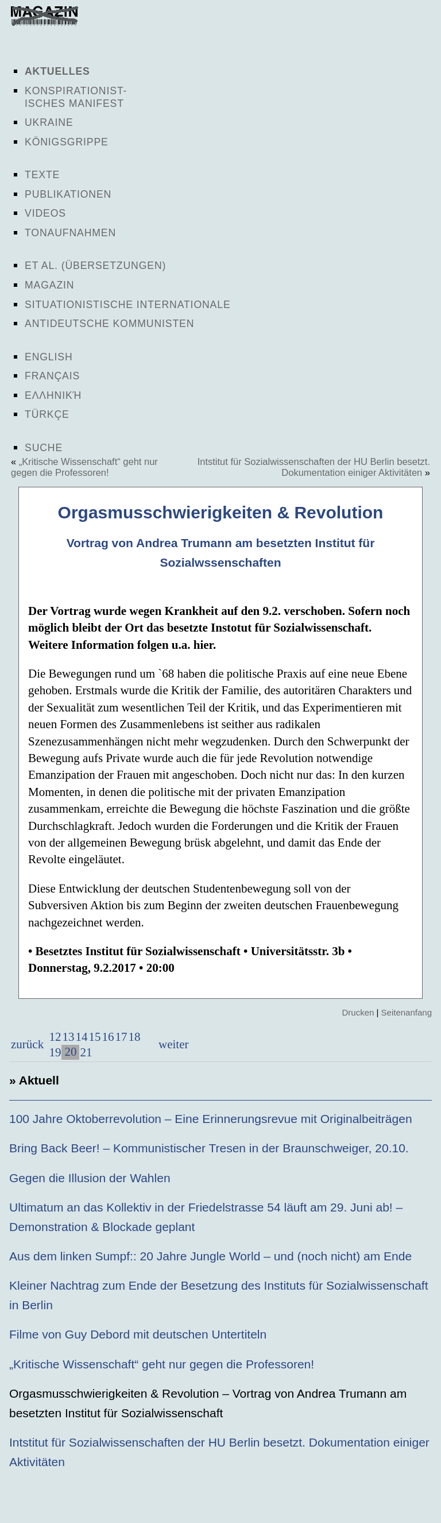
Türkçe (47, 414)
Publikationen (68, 194)
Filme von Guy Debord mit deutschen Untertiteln (137, 1334)
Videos (45, 213)
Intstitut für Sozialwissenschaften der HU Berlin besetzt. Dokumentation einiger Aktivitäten (314, 467)
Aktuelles (57, 71)
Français (52, 376)
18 (134, 1037)
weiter (172, 1044)
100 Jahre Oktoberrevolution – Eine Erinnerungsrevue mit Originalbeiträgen (210, 1118)
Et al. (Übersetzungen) (95, 265)
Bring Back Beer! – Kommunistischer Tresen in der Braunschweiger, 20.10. (209, 1148)
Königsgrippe (67, 142)
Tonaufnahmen (70, 233)
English (49, 357)
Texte (42, 174)
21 (86, 1052)
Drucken (358, 1012)
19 (55, 1052)
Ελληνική (53, 395)
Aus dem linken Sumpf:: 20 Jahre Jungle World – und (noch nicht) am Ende (210, 1256)
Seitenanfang (406, 1012)
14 (81, 1037)
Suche (44, 447)
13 (68, 1037)
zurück (27, 1044)
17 (121, 1037)
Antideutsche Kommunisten (109, 323)
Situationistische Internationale (128, 304)
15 (94, 1037)
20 (70, 1052)
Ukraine (49, 122)
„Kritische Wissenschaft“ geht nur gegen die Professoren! (84, 467)
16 (108, 1037)
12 (55, 1037)
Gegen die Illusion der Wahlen (90, 1177)
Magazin (49, 285)
